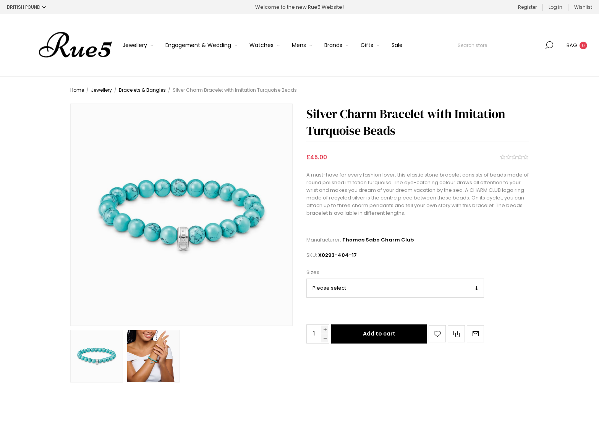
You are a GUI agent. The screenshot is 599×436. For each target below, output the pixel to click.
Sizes (312, 272)
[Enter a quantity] (314, 334)
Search (549, 45)
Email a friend (475, 333)
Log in (555, 7)
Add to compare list (456, 333)
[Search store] (505, 45)
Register (527, 7)
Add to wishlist (437, 333)
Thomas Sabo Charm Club (378, 239)
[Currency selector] (26, 7)
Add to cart (379, 333)
